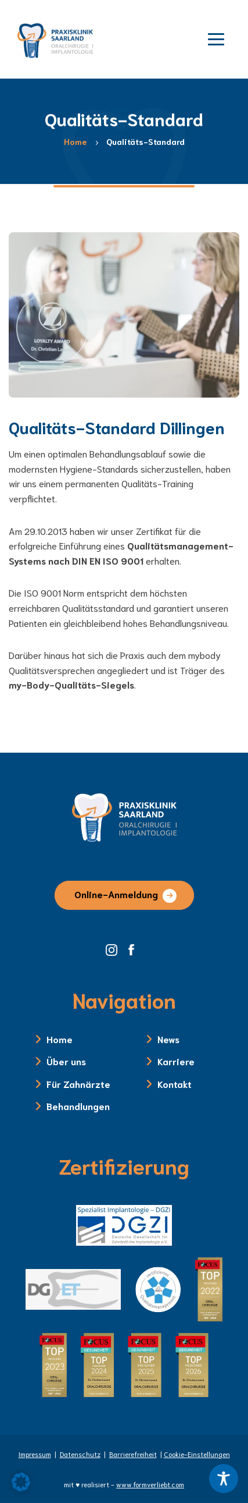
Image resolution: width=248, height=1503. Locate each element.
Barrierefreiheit (133, 1453)
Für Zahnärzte (78, 1083)
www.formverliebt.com (150, 1484)
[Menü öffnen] (216, 38)
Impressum (35, 1453)
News (168, 1039)
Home (59, 1039)
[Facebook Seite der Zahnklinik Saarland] (134, 948)
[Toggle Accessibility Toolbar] (223, 1478)
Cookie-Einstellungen (197, 1453)
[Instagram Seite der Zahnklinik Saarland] (115, 948)
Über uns (66, 1061)
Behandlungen (78, 1106)
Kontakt (174, 1083)
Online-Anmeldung (116, 894)
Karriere (176, 1061)
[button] (21, 1482)
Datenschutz (80, 1453)
